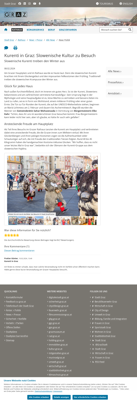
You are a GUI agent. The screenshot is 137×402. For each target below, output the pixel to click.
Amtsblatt (114, 93)
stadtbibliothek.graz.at (60, 370)
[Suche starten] (130, 29)
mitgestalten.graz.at (59, 353)
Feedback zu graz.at (16, 301)
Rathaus (17, 29)
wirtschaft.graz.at (57, 366)
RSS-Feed (99, 361)
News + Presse (35, 40)
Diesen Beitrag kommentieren (19, 250)
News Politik (64, 40)
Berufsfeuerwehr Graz (106, 301)
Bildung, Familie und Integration (111, 318)
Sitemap (10, 340)
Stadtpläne (11, 331)
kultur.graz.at (55, 348)
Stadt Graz (10, 3)
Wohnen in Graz (103, 331)
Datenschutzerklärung (43, 391)
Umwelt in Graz (102, 314)
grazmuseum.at (57, 331)
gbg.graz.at (54, 318)
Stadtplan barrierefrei (17, 336)
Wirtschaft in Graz (104, 305)
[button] (128, 3)
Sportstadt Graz (103, 327)
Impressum (58, 391)
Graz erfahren (68, 29)
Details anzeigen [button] (61, 397)
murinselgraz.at (57, 357)
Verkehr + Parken (14, 323)
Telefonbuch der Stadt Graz (20, 305)
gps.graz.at (54, 327)
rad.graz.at (54, 336)
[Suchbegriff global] (114, 29)
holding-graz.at (56, 340)
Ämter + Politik (13, 310)
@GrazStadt (101, 344)
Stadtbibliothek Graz (105, 336)
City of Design (102, 310)
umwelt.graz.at (56, 361)
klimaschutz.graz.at (58, 374)
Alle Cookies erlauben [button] (39, 397)
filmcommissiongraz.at (60, 314)
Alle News (50, 40)
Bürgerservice (35, 29)
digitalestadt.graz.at (59, 297)
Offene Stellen (13, 327)
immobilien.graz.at (58, 344)
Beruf (51, 29)
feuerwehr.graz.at (58, 310)
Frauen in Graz (102, 323)
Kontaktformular (14, 297)
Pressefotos (115, 82)
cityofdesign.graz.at (58, 305)
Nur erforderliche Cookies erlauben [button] (90, 397)
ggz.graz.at (54, 323)
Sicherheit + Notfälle (16, 318)
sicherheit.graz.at (57, 301)
